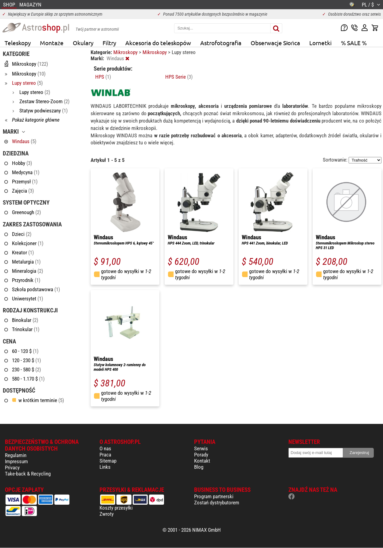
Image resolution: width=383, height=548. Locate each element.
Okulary (83, 42)
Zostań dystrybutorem (216, 502)
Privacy (12, 467)
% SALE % (354, 42)
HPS (103, 77)
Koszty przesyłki (116, 508)
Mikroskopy (126, 52)
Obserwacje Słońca (275, 42)
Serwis (201, 448)
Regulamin (15, 455)
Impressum (16, 461)
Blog (198, 467)
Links (105, 467)
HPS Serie (179, 77)
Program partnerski (213, 496)
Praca (105, 455)
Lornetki (320, 42)
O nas (105, 448)
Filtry (109, 42)
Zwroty (107, 514)
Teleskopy (18, 42)
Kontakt (202, 461)
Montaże (52, 42)
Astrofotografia (220, 42)
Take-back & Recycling (28, 474)
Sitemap (108, 461)
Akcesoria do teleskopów (158, 42)
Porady (201, 455)
